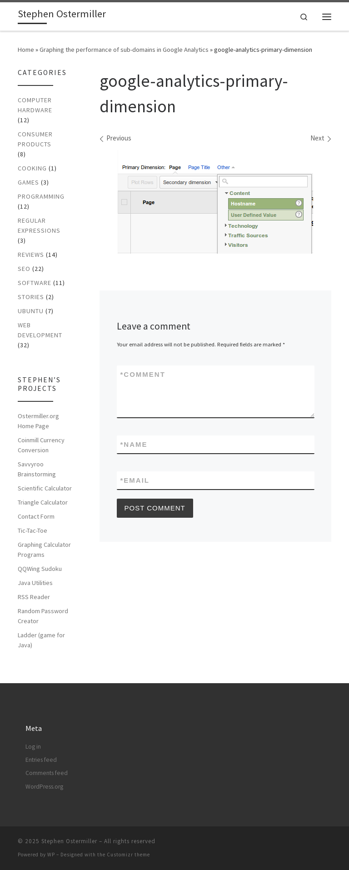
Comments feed (46, 773)
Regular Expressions (39, 225)
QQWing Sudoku (40, 569)
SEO (24, 269)
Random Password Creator (43, 616)
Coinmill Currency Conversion (41, 445)
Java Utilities (35, 583)
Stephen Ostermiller (69, 841)
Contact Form (36, 516)
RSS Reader (34, 597)
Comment (142, 374)
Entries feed (41, 760)
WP (51, 854)
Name (134, 444)
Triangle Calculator (43, 502)
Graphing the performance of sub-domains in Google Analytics (124, 49)
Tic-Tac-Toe (32, 530)
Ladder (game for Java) (41, 640)
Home (26, 49)
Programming (41, 196)
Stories (31, 297)
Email (135, 480)
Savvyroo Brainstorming (37, 469)
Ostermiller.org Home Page (38, 421)
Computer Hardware (35, 105)
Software (34, 283)
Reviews (31, 254)
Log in (33, 746)
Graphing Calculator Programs (44, 549)
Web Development (40, 330)
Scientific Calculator (45, 488)
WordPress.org (44, 786)
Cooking (32, 168)
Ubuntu (31, 311)
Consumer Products (35, 139)
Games (28, 182)
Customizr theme (128, 854)
